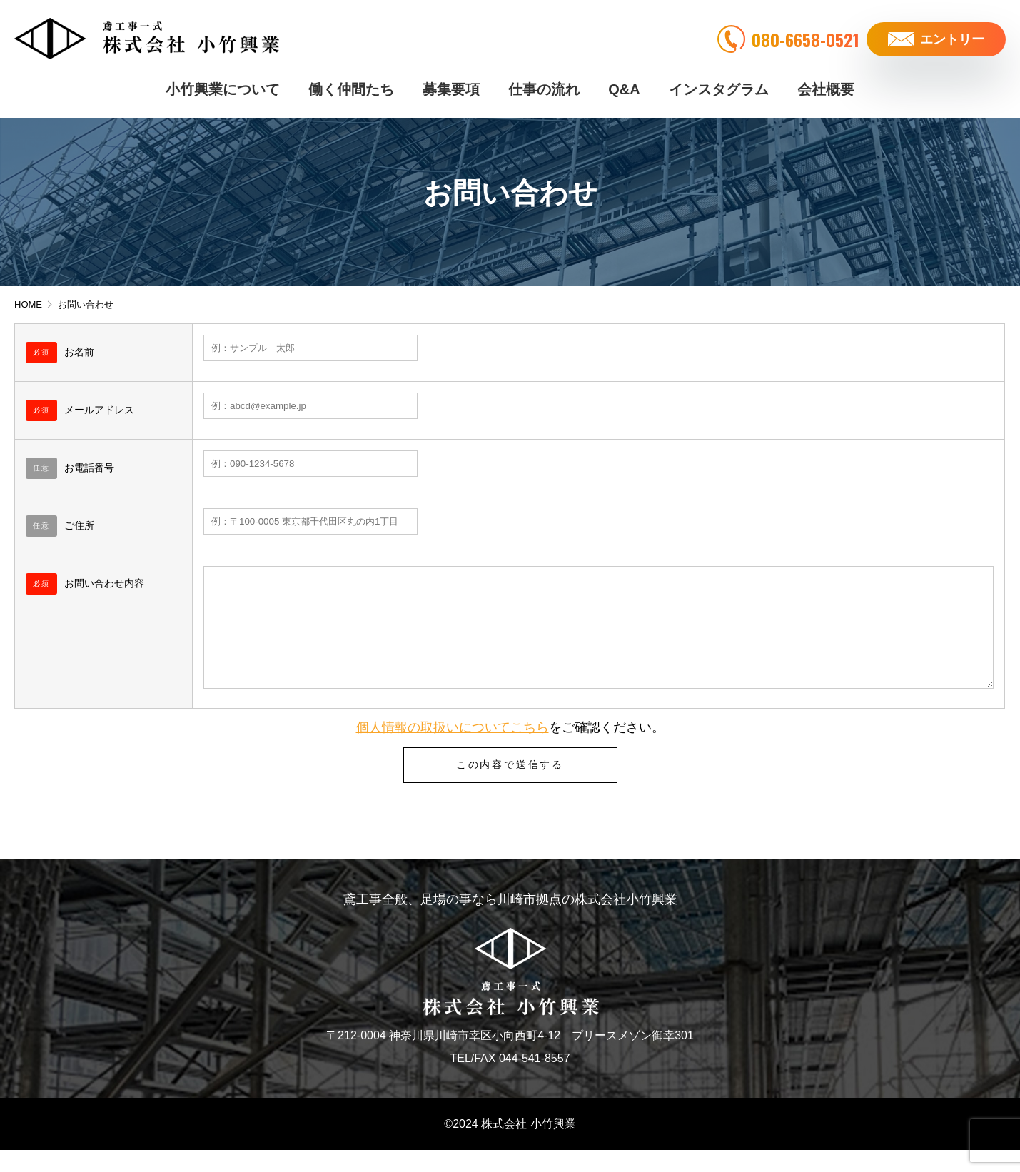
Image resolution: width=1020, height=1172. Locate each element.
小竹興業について (223, 86)
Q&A (624, 86)
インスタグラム (719, 86)
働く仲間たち (351, 86)
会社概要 (825, 86)
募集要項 (451, 86)
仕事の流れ (544, 86)
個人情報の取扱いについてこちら (452, 749)
